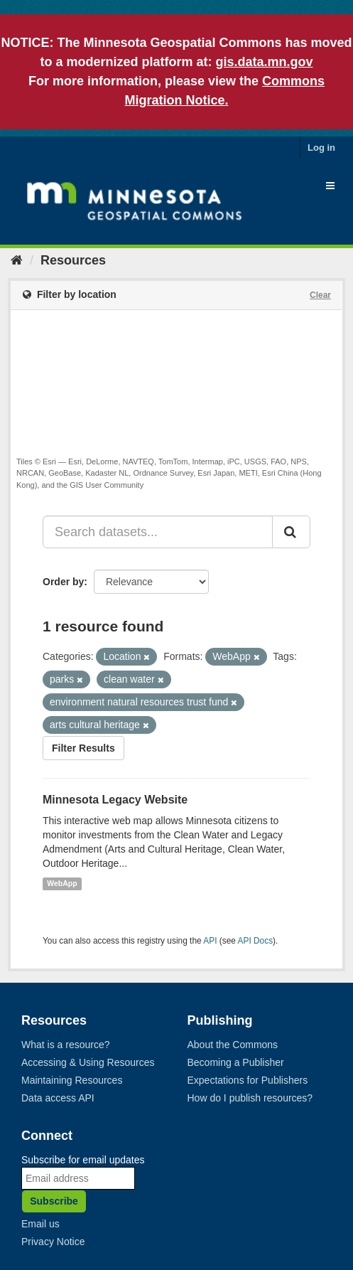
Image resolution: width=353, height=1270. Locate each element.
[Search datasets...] (158, 532)
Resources (73, 260)
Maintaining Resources (71, 1080)
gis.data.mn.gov (264, 62)
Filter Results (83, 748)
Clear (320, 295)
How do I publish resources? (250, 1098)
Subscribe (54, 1201)
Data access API (57, 1098)
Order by (63, 581)
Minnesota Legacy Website (115, 800)
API (210, 941)
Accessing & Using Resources (88, 1062)
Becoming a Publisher (236, 1062)
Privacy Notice (53, 1241)
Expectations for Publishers (248, 1080)
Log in (321, 147)
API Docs (255, 941)
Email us (40, 1223)
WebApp (62, 884)
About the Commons (233, 1044)
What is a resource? (65, 1044)
